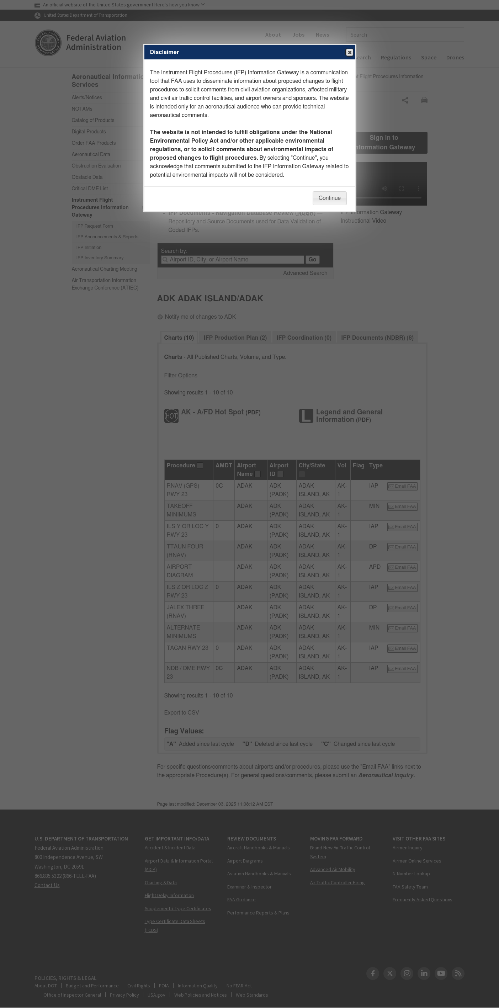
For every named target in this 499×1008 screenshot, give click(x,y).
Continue (330, 198)
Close (349, 52)
